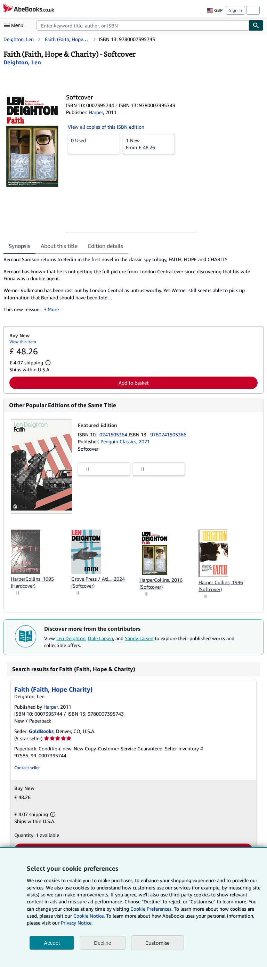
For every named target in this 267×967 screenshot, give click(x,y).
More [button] (53, 309)
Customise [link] (157, 943)
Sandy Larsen (139, 638)
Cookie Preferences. (151, 909)
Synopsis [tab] (19, 245)
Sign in (235, 10)
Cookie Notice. (89, 916)
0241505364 (114, 434)
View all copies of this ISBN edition (106, 127)
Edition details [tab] (105, 245)
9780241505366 (168, 434)
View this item (22, 341)
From (149, 143)
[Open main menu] (15, 25)
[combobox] (143, 25)
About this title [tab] (59, 245)
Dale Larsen (100, 638)
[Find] (256, 25)
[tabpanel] (130, 287)
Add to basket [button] (133, 383)
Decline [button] (102, 943)
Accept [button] (52, 943)
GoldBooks (41, 731)
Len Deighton (71, 638)
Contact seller (27, 767)
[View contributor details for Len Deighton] (22, 62)
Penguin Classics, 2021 (125, 441)
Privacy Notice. (76, 923)
